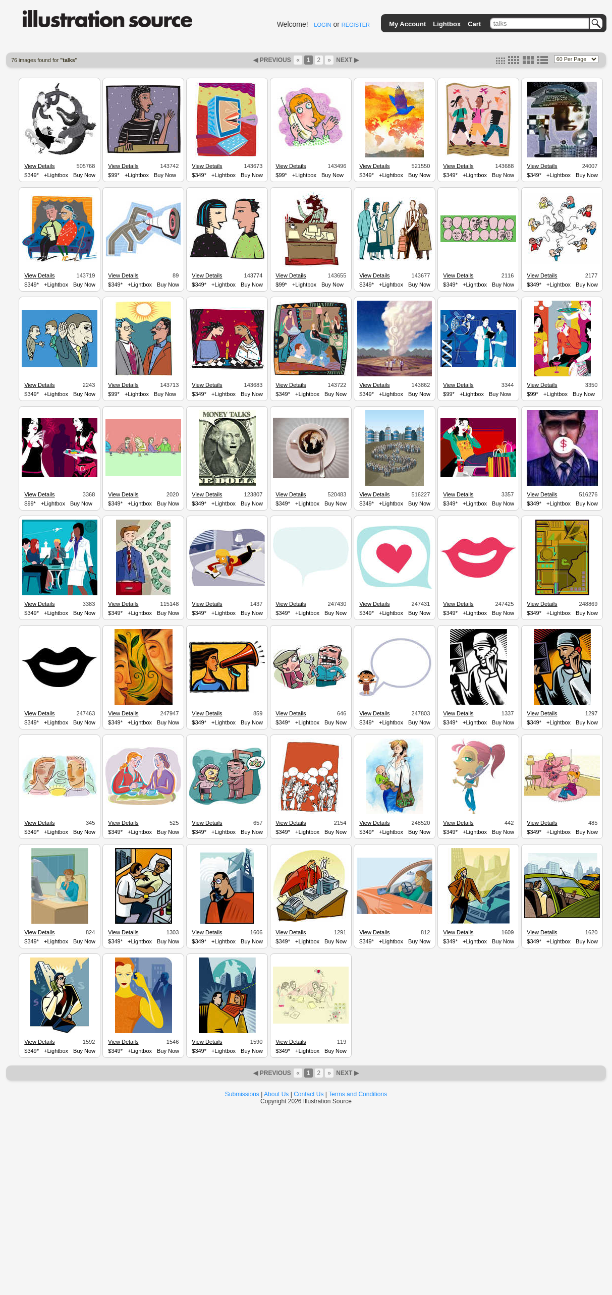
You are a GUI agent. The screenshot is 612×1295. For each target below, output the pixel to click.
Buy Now (84, 175)
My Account (407, 24)
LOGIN (322, 25)
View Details (39, 166)
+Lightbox (56, 175)
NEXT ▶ (347, 60)
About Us (276, 1094)
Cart (474, 24)
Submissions (242, 1094)
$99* (114, 175)
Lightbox (447, 24)
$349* (31, 175)
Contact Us (308, 1094)
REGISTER (356, 25)
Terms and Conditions (357, 1094)
